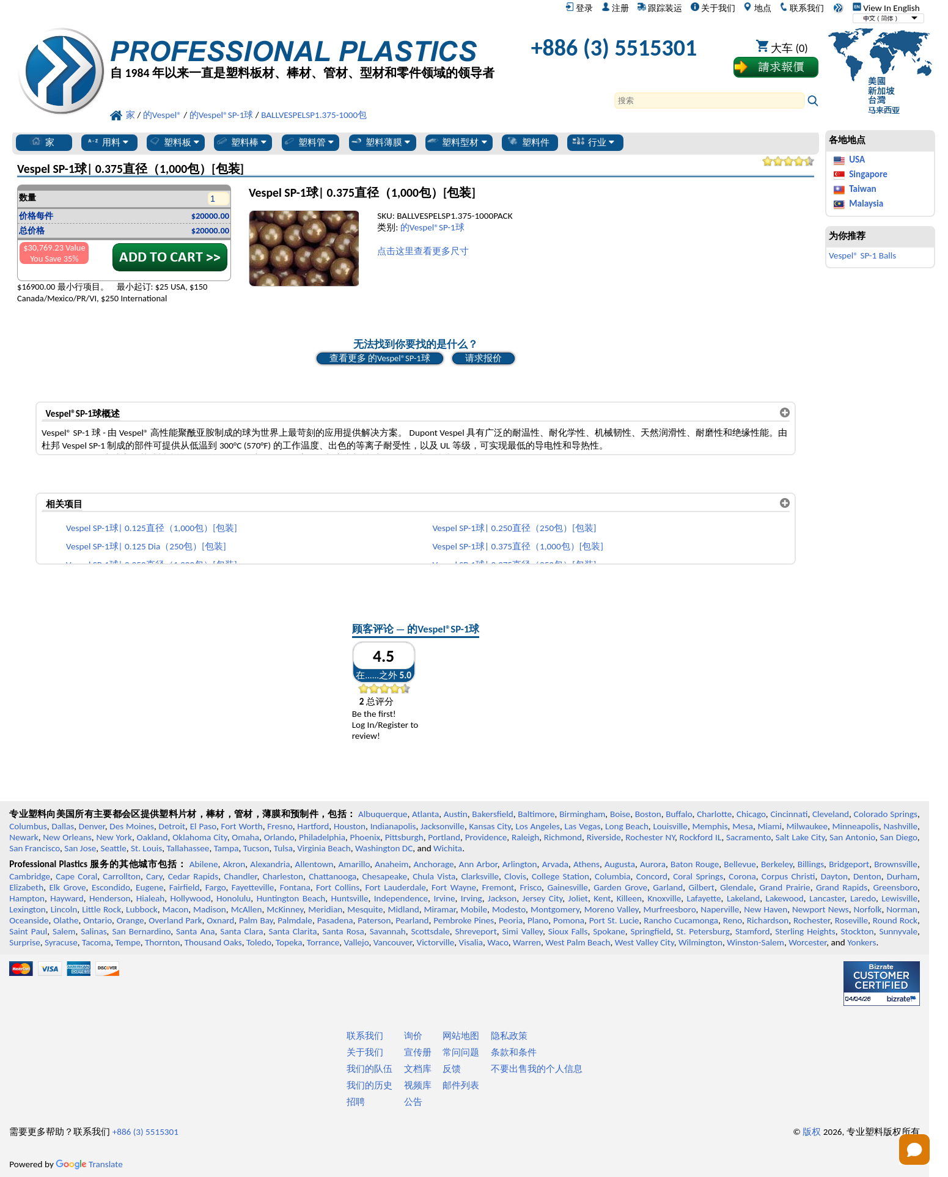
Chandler (240, 876)
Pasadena (335, 920)
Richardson (767, 920)
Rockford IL (701, 837)
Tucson (256, 848)
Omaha (245, 837)
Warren (527, 942)
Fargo (215, 887)
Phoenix (365, 837)
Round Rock (895, 920)
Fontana (295, 887)
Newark (23, 837)
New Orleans (67, 837)
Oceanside (28, 920)
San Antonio (852, 837)
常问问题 (461, 1052)
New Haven (765, 909)
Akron (234, 864)
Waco (497, 942)
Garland (668, 887)
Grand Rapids (841, 887)
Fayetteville (253, 887)
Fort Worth (242, 826)
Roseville (851, 920)
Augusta (619, 864)
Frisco (531, 887)
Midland (403, 909)
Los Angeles (537, 826)
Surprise (24, 942)
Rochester (811, 920)
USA (857, 159)
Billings (811, 864)
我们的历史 (369, 1085)
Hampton (27, 898)
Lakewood (785, 898)
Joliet (578, 898)
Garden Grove (620, 887)
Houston (350, 826)
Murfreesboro (670, 909)
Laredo (863, 898)
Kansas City (489, 826)
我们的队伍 (369, 1068)
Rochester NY (650, 837)
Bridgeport (849, 864)
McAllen (246, 909)
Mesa (742, 826)
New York (114, 837)
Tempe (127, 942)
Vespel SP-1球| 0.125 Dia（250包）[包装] (146, 546)
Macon (176, 909)
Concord (651, 876)
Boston (648, 814)
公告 (413, 1101)
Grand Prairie (784, 887)
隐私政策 (509, 1035)
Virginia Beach (324, 848)
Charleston (283, 876)
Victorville (436, 942)
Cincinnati (788, 814)
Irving (471, 898)
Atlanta (425, 814)
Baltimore (536, 814)
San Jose (80, 848)
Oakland (152, 837)
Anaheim (391, 864)
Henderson (110, 898)
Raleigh (525, 837)
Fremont (498, 887)
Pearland (411, 920)
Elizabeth (26, 887)
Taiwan (862, 188)
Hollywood (191, 898)
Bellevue (740, 864)
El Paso (203, 826)
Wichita (447, 848)
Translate (89, 1164)
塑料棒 (240, 141)
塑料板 (173, 141)
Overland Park (175, 920)
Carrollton (122, 876)
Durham (902, 876)
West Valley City (644, 942)
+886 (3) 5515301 (614, 48)
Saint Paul (28, 931)
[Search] (709, 100)
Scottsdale (430, 931)
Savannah (388, 931)
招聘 (356, 1101)
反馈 (452, 1068)
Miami (770, 826)
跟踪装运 (660, 7)
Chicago (751, 814)
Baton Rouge (695, 864)
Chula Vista (434, 876)
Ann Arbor (478, 864)
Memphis (710, 826)
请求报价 (483, 358)
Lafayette (704, 898)
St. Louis (146, 848)
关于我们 (713, 7)
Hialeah (150, 898)
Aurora (653, 864)
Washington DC (384, 848)
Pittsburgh (404, 837)
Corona (742, 876)
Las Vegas (583, 826)
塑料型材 (456, 141)
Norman (901, 909)
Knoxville (664, 898)
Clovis (515, 876)
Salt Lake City (800, 837)
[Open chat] (914, 1149)
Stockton (856, 931)
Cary (154, 876)
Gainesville (567, 887)
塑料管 (308, 141)
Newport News (820, 909)
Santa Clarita (292, 931)
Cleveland (830, 814)
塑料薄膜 (380, 141)
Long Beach (627, 826)
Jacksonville (443, 826)
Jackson (502, 898)
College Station (560, 876)
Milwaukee (807, 826)
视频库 (418, 1085)
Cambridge (29, 876)
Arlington (519, 864)
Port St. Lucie (614, 920)
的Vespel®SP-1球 (432, 227)
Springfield (651, 931)
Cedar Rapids (193, 876)
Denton (867, 876)
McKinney (284, 909)
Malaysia (866, 203)
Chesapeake (384, 876)
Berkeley (777, 864)
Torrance (323, 942)
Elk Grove (67, 887)
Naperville (719, 909)
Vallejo (356, 942)
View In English (886, 7)
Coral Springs (698, 876)
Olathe (65, 920)
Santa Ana (195, 931)
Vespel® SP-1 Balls (862, 255)
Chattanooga (332, 876)
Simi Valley (522, 931)
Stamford (752, 931)
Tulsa (283, 848)
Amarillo (354, 864)
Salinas (93, 931)
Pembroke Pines (463, 920)
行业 (593, 141)
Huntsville (349, 898)
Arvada (555, 864)
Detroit (172, 826)
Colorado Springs (885, 814)
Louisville (670, 826)
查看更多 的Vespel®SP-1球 (379, 358)
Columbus (28, 826)
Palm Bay (256, 920)
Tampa (226, 848)
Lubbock (142, 909)
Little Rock (101, 909)
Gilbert (701, 887)
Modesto (509, 909)
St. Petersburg (703, 931)
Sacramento (748, 837)
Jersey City (543, 898)
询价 (413, 1035)
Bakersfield (492, 814)
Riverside (604, 837)
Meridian (325, 909)
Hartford (313, 826)
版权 (812, 1131)
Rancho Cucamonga (681, 920)
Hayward (66, 898)
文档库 (418, 1068)
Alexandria (270, 864)
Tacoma (96, 942)
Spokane (609, 931)
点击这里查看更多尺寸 (423, 251)
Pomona (568, 920)
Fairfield (184, 887)
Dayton (834, 876)
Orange (130, 920)
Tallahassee (187, 848)
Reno (732, 920)
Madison (209, 909)
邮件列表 (461, 1085)
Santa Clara (241, 931)
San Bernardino (141, 931)
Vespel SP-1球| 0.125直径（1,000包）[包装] (151, 528)
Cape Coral (76, 876)
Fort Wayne (454, 887)
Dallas (62, 826)
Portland (444, 837)
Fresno (279, 826)
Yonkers (861, 942)
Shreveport (476, 931)
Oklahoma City (199, 837)
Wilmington (700, 942)
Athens (586, 864)
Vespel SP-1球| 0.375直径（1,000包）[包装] (517, 546)
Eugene (150, 887)
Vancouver (393, 942)
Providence (486, 837)
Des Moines (131, 826)
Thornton (162, 942)
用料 (107, 141)
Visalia (471, 942)
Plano (537, 920)
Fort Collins (337, 887)
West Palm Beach (577, 942)
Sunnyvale (898, 931)
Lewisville (899, 898)
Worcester (807, 942)
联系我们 (801, 7)
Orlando (279, 837)
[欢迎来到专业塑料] (302, 51)
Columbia (612, 876)
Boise (620, 814)
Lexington (27, 909)
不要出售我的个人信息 (536, 1068)
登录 (579, 7)
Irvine (444, 898)
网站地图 (461, 1035)
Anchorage (434, 864)
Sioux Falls (568, 931)
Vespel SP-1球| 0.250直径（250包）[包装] (514, 528)
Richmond (563, 837)
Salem (64, 931)
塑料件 (527, 141)
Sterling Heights (805, 931)
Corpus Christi (788, 876)
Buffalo (679, 814)
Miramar (440, 909)
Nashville (900, 826)
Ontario (97, 920)
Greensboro (895, 887)
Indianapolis (393, 826)
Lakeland (743, 898)
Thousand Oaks (213, 942)
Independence (401, 898)
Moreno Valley (611, 909)
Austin (456, 814)
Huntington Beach (291, 898)
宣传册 (418, 1052)
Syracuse (61, 942)
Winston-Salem (755, 942)
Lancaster (826, 898)
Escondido (111, 887)
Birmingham (582, 814)
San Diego (898, 837)
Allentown (314, 864)
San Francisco (34, 848)
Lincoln (64, 909)
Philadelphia (322, 837)
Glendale (737, 887)
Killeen (629, 898)
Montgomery (555, 909)
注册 (615, 7)
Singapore (868, 174)
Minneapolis (855, 826)
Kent (602, 898)
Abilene (203, 864)
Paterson (374, 920)
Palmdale (294, 920)
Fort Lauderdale (395, 887)
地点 (757, 7)
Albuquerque (382, 814)
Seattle (113, 848)
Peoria (511, 920)
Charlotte (714, 814)
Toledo (258, 942)
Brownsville (895, 864)
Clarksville (480, 876)
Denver (92, 826)
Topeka (289, 942)
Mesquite (365, 909)
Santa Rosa (343, 931)
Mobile (474, 909)
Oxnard (220, 920)
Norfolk (868, 909)
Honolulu (233, 898)
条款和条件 (514, 1052)
